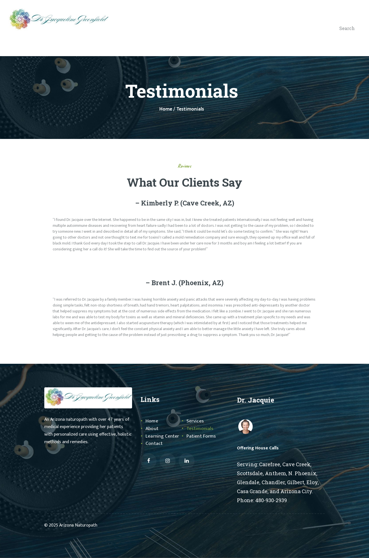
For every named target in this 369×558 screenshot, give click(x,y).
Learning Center (162, 436)
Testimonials (200, 428)
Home (165, 109)
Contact (154, 443)
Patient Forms (201, 436)
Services (195, 421)
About (152, 428)
